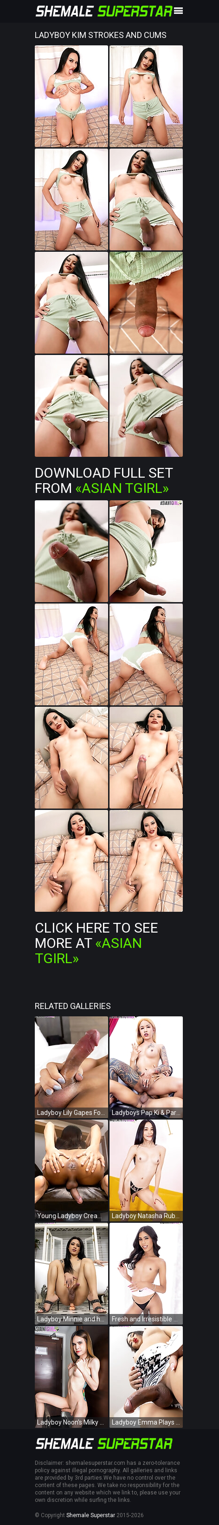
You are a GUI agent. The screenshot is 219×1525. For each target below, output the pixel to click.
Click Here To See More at (96, 943)
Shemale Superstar (90, 1515)
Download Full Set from (104, 480)
